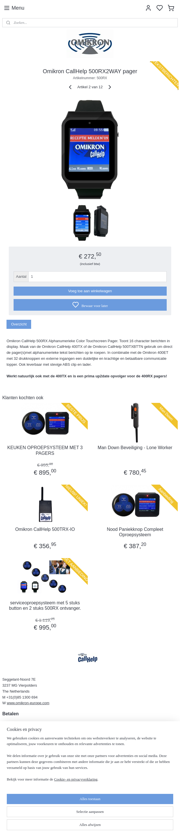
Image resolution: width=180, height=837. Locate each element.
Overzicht (19, 324)
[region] (52, 798)
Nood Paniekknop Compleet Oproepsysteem (135, 532)
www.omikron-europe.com (28, 703)
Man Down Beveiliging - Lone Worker (135, 447)
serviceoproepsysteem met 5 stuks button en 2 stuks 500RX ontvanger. (45, 605)
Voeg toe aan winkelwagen (90, 291)
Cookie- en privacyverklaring (75, 827)
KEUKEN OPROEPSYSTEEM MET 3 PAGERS (45, 450)
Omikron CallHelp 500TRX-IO (45, 529)
